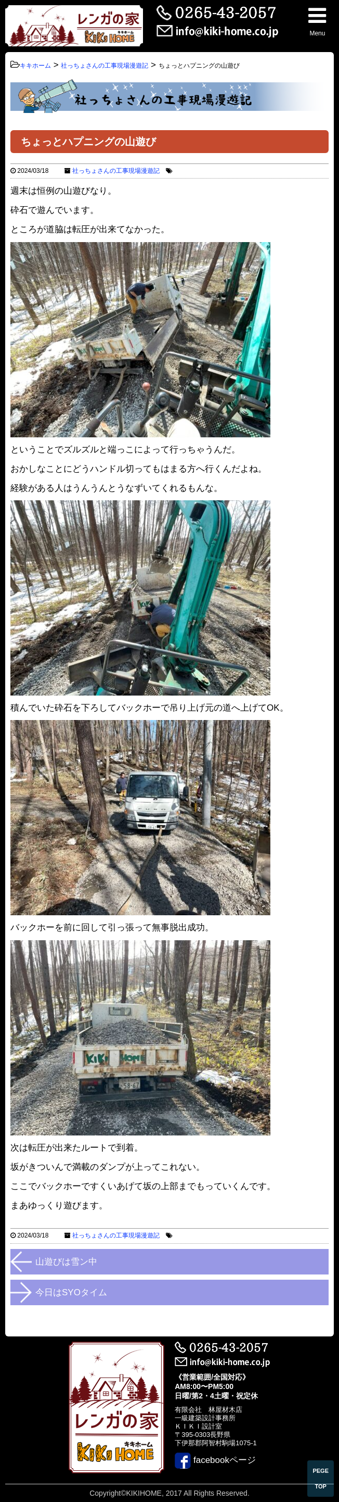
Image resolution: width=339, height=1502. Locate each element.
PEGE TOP (320, 1479)
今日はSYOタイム (71, 1292)
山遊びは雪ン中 (66, 1262)
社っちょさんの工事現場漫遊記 (116, 170)
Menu (317, 21)
